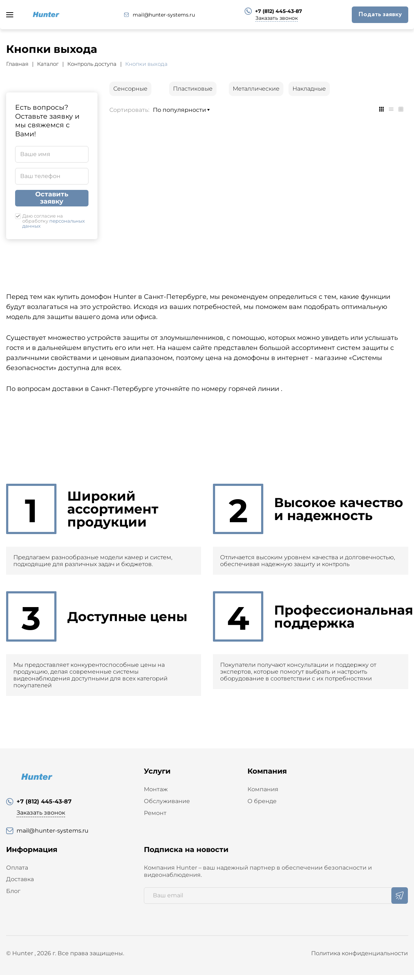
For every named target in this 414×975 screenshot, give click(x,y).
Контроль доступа (92, 63)
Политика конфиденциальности (359, 953)
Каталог (48, 63)
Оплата (17, 867)
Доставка (20, 879)
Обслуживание (167, 801)
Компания (262, 789)
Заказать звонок (276, 18)
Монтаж (156, 789)
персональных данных (53, 223)
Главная (17, 63)
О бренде (262, 801)
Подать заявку (380, 14)
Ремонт (155, 813)
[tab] (381, 109)
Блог (13, 891)
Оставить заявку (51, 197)
